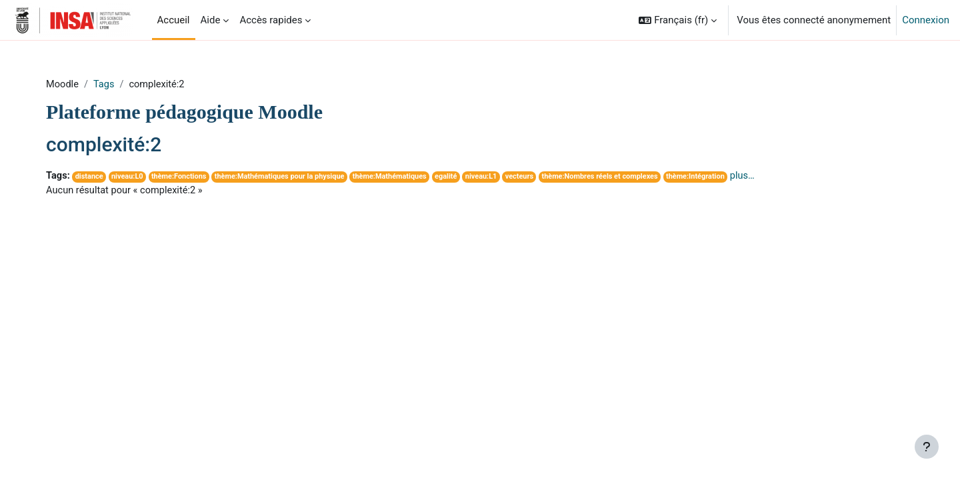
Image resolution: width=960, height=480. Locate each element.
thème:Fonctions (206, 177)
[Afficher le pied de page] (927, 447)
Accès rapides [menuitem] (270, 20)
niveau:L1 (517, 177)
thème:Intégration (739, 177)
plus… (786, 177)
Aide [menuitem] (211, 20)
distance (114, 177)
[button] (677, 20)
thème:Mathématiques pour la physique (310, 177)
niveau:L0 (153, 177)
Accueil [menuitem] (173, 20)
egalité (481, 177)
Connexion (925, 20)
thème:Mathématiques (423, 177)
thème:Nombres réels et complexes (639, 177)
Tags (128, 85)
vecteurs (557, 177)
